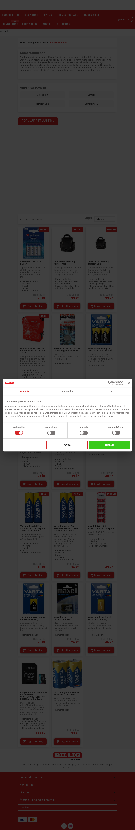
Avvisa (67, 445)
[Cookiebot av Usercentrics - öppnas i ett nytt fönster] (110, 383)
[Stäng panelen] (129, 383)
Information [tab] (68, 391)
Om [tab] (110, 391)
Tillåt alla (109, 445)
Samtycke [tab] (24, 391)
